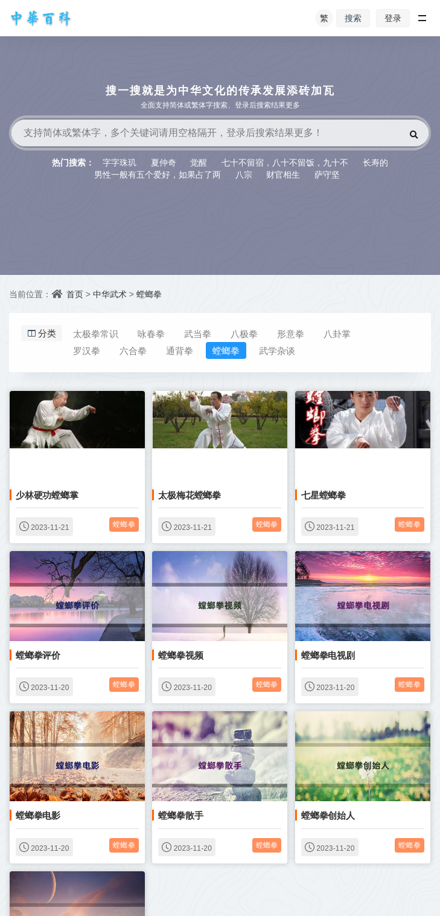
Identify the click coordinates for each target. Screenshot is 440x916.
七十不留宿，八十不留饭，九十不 (285, 162)
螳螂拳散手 (180, 815)
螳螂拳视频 (180, 655)
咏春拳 (151, 333)
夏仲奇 (163, 162)
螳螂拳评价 (38, 655)
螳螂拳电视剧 (328, 655)
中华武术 (110, 294)
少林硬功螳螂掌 (47, 495)
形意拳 (290, 333)
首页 (74, 294)
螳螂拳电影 (38, 815)
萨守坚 (327, 174)
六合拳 (133, 350)
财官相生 (283, 174)
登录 (392, 18)
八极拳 (244, 333)
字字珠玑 (119, 162)
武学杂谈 (277, 350)
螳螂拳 (149, 294)
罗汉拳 (86, 350)
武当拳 (197, 333)
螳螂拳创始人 (328, 815)
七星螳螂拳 (323, 495)
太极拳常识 (95, 333)
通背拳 (179, 350)
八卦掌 (337, 333)
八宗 (243, 174)
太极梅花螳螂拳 (189, 495)
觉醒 (198, 162)
